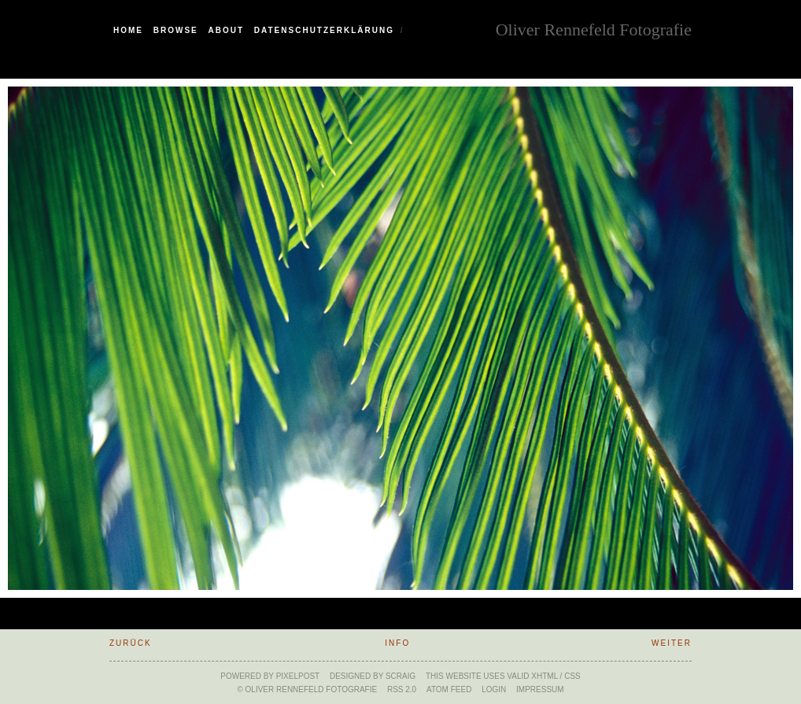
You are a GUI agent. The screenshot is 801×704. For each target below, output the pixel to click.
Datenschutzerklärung (324, 30)
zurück (130, 643)
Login (494, 689)
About (227, 30)
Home (128, 30)
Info (397, 643)
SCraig (400, 676)
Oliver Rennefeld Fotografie (594, 28)
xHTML (544, 676)
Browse (175, 30)
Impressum (540, 689)
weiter (672, 643)
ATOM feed (448, 689)
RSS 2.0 (401, 689)
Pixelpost (298, 676)
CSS (572, 676)
